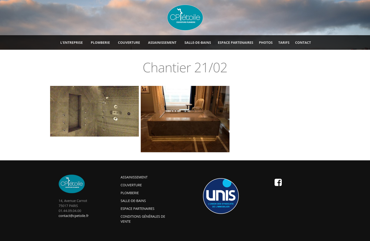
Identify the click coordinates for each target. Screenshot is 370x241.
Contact (303, 42)
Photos (266, 42)
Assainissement (134, 177)
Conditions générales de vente (143, 219)
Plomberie (130, 193)
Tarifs (283, 42)
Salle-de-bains (133, 200)
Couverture (131, 185)
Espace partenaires (235, 42)
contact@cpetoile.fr (74, 215)
